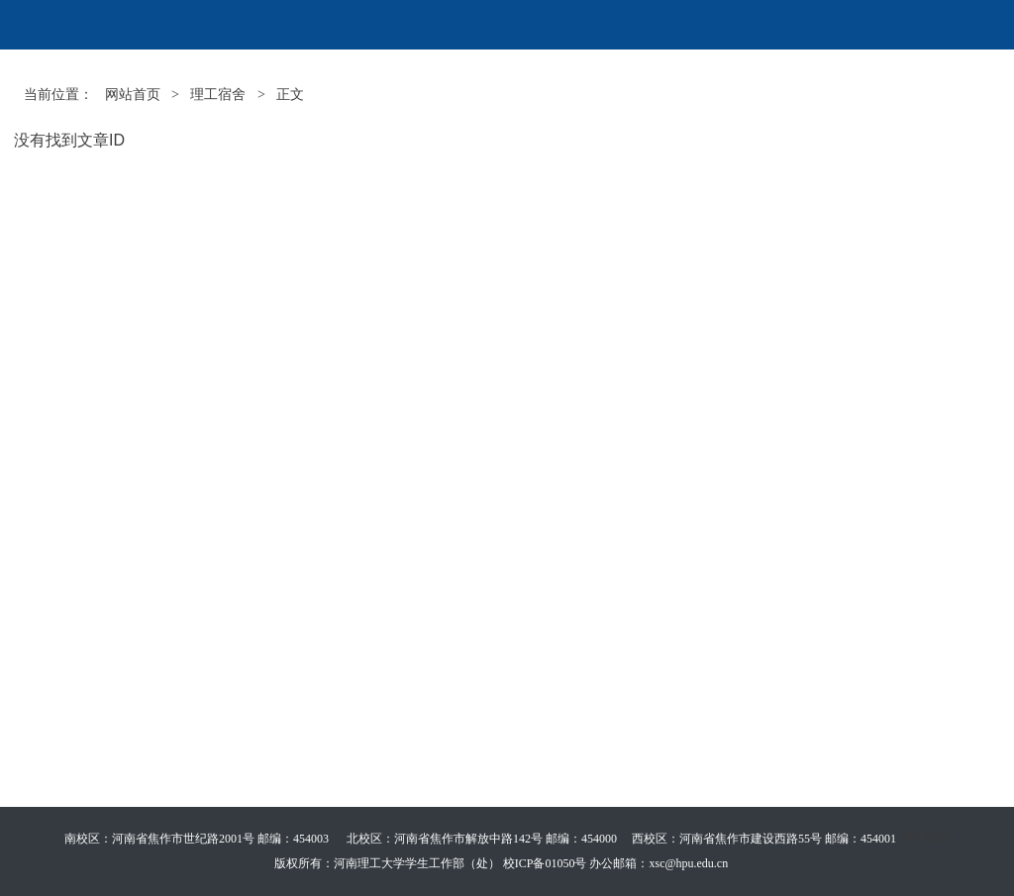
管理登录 (926, 839)
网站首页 (132, 94)
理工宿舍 (218, 94)
